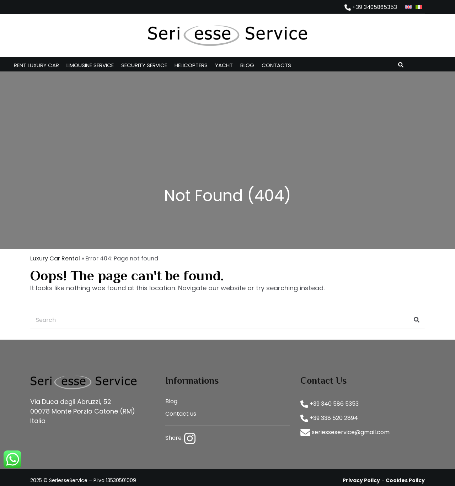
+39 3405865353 (370, 7)
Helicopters (191, 65)
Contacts (276, 65)
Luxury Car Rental (55, 258)
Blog (247, 65)
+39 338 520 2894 (329, 418)
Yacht (224, 65)
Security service (144, 65)
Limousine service (90, 65)
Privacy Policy (361, 480)
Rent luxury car (36, 65)
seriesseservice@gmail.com (345, 432)
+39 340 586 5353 (329, 404)
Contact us (180, 414)
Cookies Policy (405, 480)
